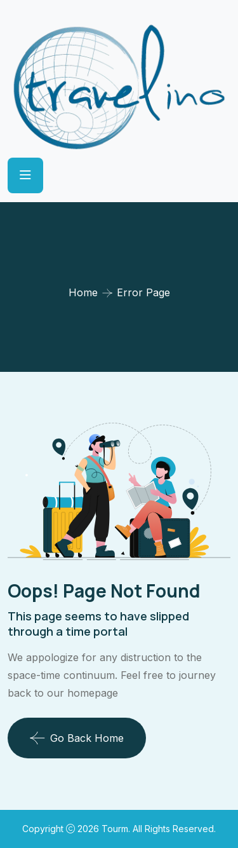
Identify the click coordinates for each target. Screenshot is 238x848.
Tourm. (117, 828)
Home (83, 292)
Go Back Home (77, 738)
